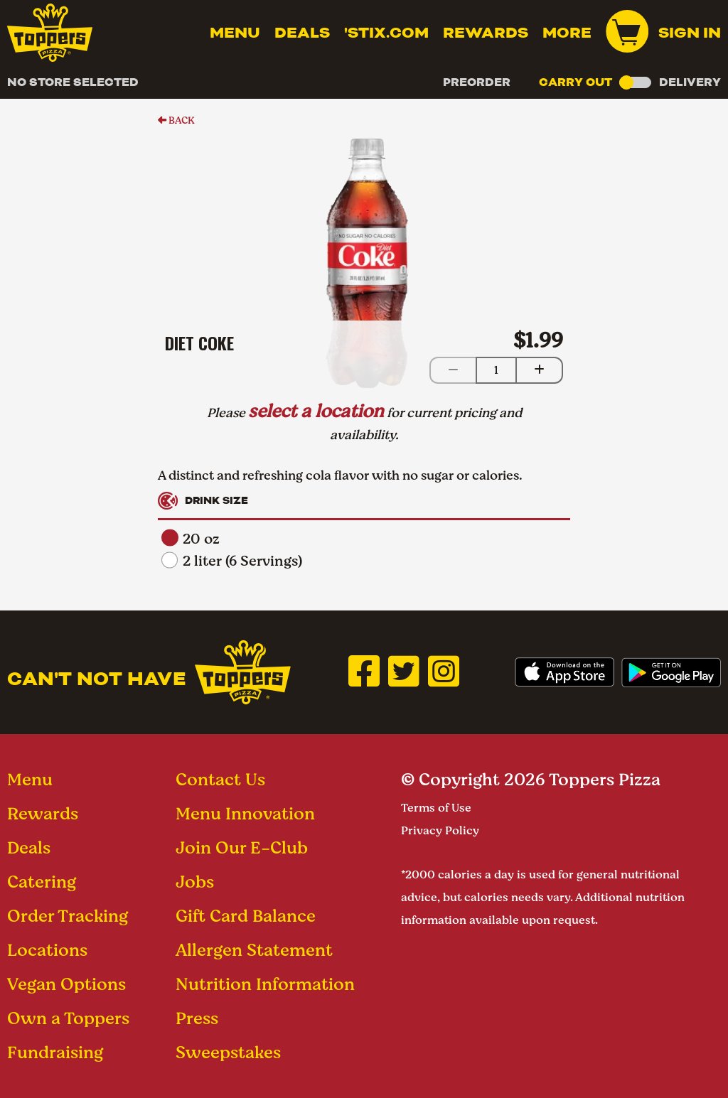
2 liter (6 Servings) (231, 561)
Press (197, 1018)
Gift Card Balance (246, 916)
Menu (235, 32)
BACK (176, 120)
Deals (302, 32)
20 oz (190, 539)
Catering (41, 882)
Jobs (195, 882)
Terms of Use (436, 807)
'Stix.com (386, 32)
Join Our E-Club (242, 847)
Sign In (689, 32)
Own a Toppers (68, 1018)
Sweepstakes (228, 1052)
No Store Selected (73, 82)
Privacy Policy (440, 830)
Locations (47, 950)
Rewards (485, 32)
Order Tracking (67, 916)
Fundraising (55, 1052)
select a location (316, 410)
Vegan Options (66, 984)
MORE (567, 32)
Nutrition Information (265, 984)
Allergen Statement (254, 950)
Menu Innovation (245, 813)
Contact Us (220, 779)
